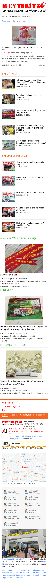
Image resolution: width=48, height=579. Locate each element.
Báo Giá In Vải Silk (8, 275)
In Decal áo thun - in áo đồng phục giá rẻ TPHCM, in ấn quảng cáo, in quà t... (30, 82)
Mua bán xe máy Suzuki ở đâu (29, 177)
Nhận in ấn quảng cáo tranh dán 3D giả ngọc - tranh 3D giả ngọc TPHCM (21, 382)
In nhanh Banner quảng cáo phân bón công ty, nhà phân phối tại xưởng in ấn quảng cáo (23, 328)
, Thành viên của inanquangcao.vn (17, 53)
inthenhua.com (38, 570)
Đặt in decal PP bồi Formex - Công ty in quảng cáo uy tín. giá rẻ (31, 142)
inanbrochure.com (23, 575)
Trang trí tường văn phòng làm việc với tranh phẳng (22, 393)
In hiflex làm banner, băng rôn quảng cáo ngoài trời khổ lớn (24, 338)
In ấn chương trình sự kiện (18, 238)
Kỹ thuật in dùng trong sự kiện (13, 286)
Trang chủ (6, 21)
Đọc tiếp (42, 65)
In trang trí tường (13, 345)
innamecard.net (9, 575)
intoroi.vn (18, 573)
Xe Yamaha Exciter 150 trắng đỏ (30, 193)
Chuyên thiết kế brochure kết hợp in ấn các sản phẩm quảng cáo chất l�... (30, 128)
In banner (6, 290)
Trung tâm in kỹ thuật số (11, 559)
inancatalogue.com (39, 575)
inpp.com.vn (7, 578)
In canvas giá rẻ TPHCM (11, 279)
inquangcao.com (8, 570)
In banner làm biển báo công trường (16, 336)
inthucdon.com (7, 573)
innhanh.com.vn (24, 570)
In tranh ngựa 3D (8, 388)
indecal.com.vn (29, 573)
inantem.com (41, 573)
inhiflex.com (18, 578)
